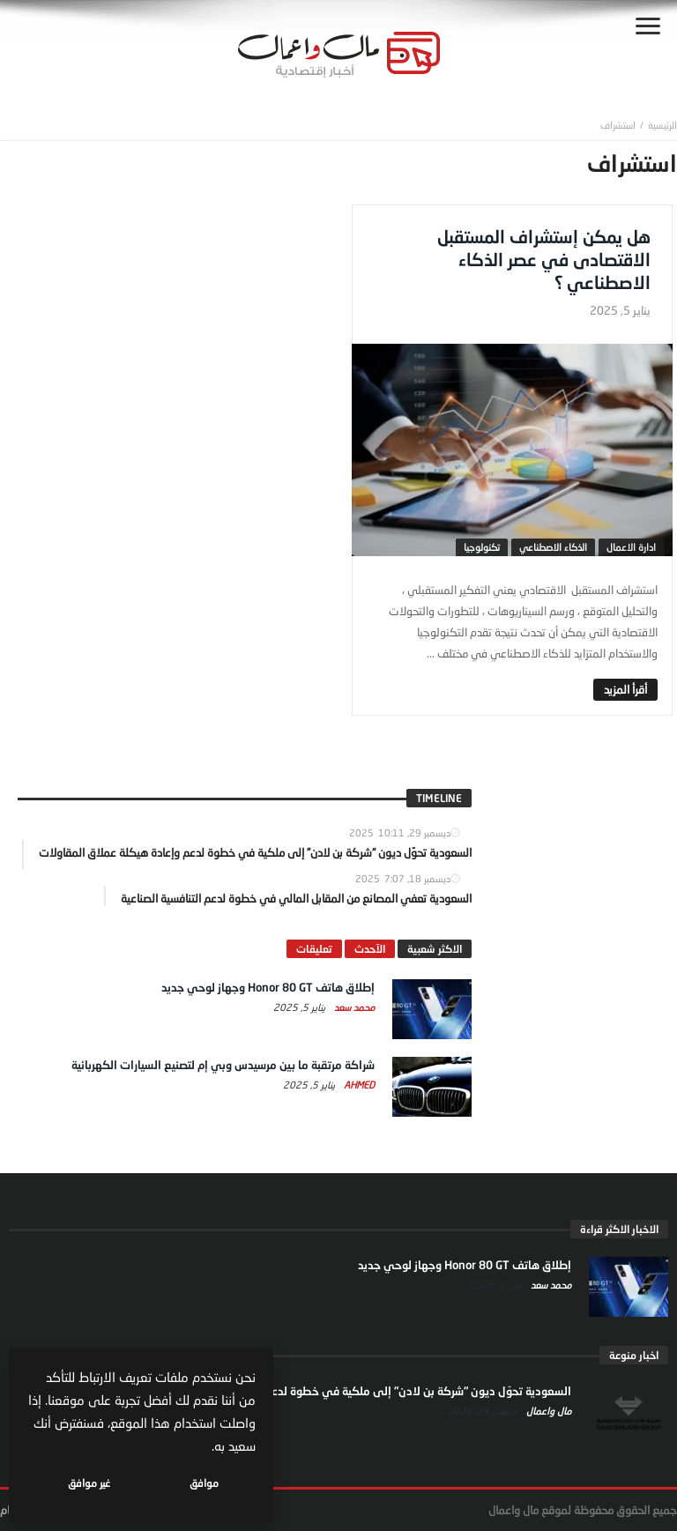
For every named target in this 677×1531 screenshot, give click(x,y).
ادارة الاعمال (631, 547)
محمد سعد (353, 1007)
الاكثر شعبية (434, 948)
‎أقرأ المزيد (625, 689)
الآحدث (369, 948)
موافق (204, 1483)
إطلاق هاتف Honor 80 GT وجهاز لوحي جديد (268, 987)
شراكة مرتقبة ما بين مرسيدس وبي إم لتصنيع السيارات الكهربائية (223, 1065)
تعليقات (314, 948)
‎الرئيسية (662, 124)
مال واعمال (547, 1410)
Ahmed (358, 1084)
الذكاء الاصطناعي (553, 547)
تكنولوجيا (482, 547)
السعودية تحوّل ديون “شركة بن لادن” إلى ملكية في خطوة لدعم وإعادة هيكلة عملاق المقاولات (342, 1391)
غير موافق (89, 1483)
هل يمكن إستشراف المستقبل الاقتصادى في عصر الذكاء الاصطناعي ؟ (544, 259)
